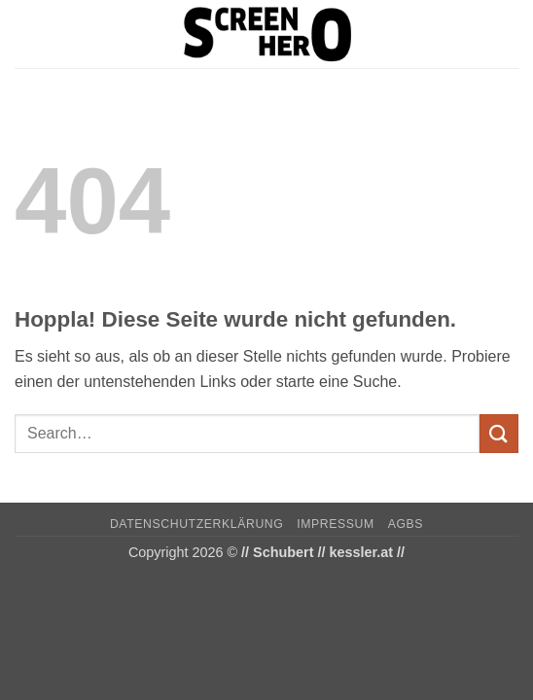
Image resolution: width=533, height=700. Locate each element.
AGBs (405, 524)
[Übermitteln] (499, 433)
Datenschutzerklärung (197, 524)
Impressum (335, 524)
